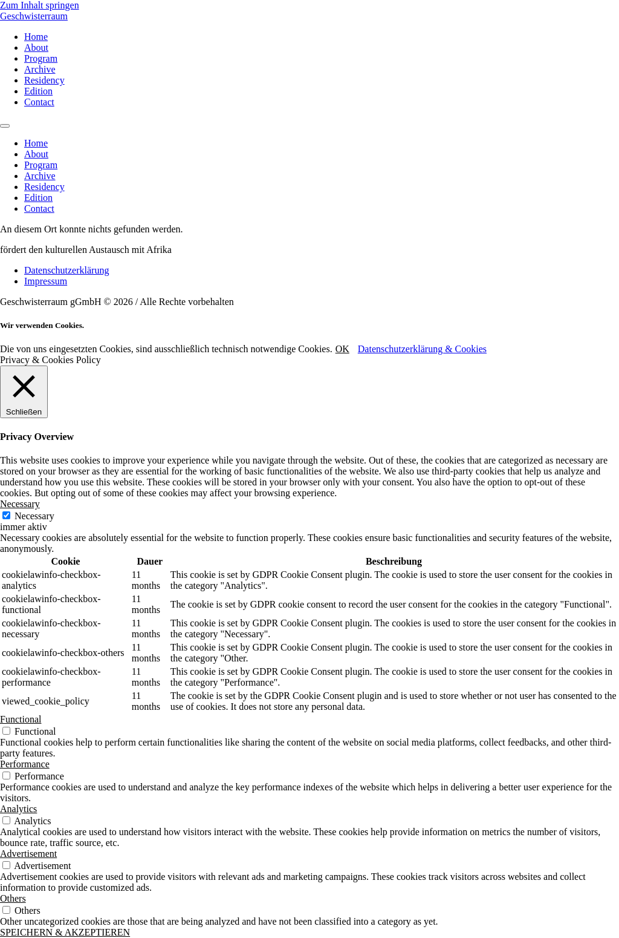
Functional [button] (20, 719)
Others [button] (13, 898)
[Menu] (5, 126)
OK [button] (342, 349)
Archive (40, 69)
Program (40, 58)
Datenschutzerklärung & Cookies (422, 349)
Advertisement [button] (28, 853)
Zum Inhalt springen (39, 5)
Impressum (45, 281)
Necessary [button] (20, 504)
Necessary (34, 516)
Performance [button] (25, 764)
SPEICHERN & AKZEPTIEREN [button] (65, 932)
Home (36, 36)
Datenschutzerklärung (66, 270)
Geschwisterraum (34, 16)
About (36, 47)
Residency (44, 80)
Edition (38, 91)
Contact (39, 102)
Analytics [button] (18, 809)
